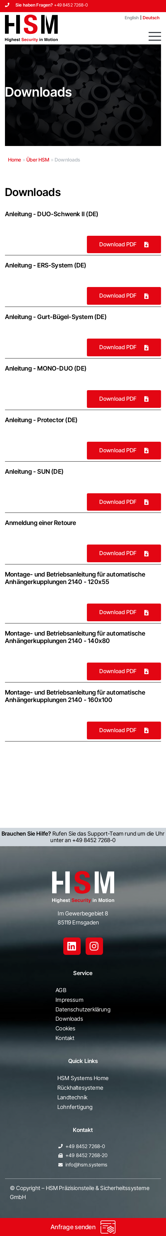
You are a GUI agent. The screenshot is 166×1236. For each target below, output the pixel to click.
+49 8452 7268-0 (71, 4)
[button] (155, 36)
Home (14, 160)
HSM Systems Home (83, 1078)
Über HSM (37, 160)
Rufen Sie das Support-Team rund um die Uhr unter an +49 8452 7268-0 (83, 837)
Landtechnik (72, 1097)
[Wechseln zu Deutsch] (151, 17)
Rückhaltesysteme (80, 1087)
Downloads (69, 1018)
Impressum (69, 1000)
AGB (61, 990)
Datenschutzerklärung (83, 1009)
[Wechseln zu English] (129, 17)
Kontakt (65, 1038)
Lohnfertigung (74, 1107)
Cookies (65, 1028)
